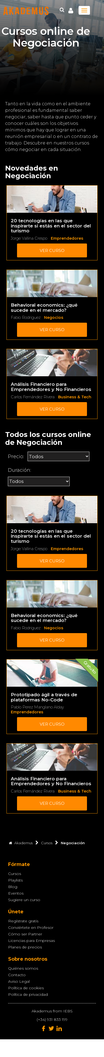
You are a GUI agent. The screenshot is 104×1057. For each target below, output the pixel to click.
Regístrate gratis (23, 921)
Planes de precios (25, 947)
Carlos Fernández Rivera (33, 397)
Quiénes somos (23, 968)
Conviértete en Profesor (30, 927)
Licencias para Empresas (31, 940)
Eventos (16, 893)
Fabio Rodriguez (26, 317)
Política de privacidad (28, 994)
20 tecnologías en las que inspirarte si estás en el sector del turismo (51, 225)
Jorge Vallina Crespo (29, 238)
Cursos (14, 873)
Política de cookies (26, 987)
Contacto (17, 974)
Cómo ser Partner (25, 934)
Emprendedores (67, 238)
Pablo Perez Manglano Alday (37, 707)
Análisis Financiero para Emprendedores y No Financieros (51, 386)
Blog (12, 886)
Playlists (15, 880)
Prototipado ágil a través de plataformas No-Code (44, 697)
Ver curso (52, 250)
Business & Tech (74, 397)
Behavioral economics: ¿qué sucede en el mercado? (44, 307)
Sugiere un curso (24, 899)
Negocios (53, 317)
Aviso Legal (19, 981)
